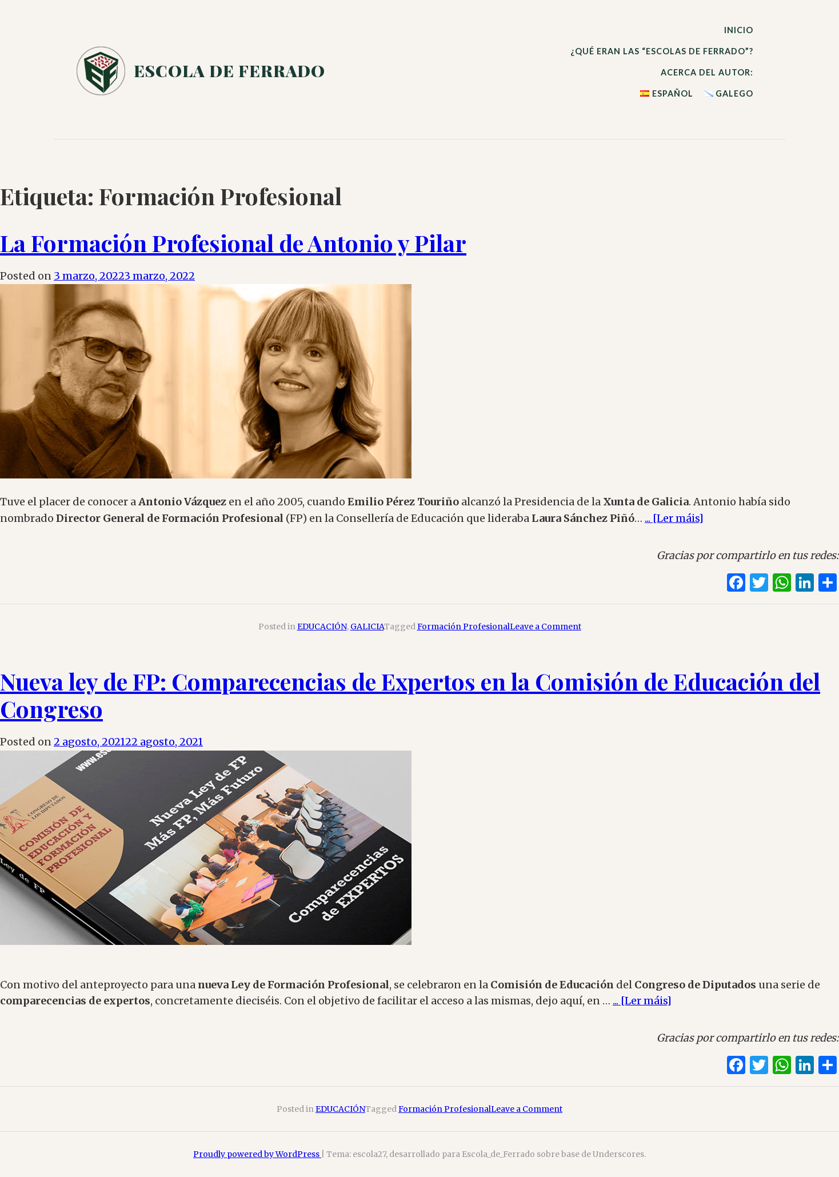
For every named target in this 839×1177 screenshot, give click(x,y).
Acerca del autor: (707, 72)
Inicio (738, 30)
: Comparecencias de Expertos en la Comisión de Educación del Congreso (410, 695)
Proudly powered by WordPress (257, 1154)
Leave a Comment (545, 626)
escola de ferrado (229, 70)
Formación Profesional (463, 626)
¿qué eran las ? (661, 51)
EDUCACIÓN (322, 626)
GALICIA (367, 626)
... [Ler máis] (674, 518)
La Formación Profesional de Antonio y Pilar (233, 243)
